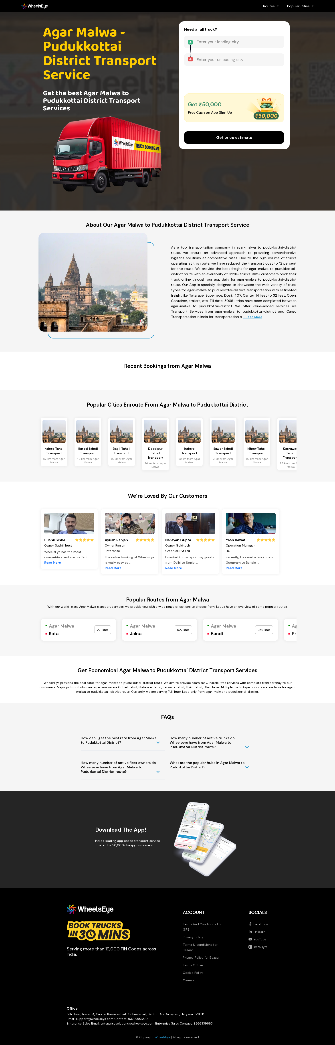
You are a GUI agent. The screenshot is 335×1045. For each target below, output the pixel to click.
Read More (52, 563)
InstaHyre (258, 947)
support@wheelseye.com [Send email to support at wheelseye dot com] (94, 1019)
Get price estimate (234, 137)
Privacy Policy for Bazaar (201, 958)
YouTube (257, 939)
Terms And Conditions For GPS (202, 927)
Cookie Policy (193, 973)
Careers (188, 980)
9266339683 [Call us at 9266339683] (203, 1023)
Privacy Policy (193, 937)
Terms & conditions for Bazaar (200, 947)
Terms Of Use (193, 965)
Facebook (258, 924)
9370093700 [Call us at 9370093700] (138, 1019)
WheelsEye (162, 1037)
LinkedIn (256, 932)
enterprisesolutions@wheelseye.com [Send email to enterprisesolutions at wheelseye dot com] (127, 1023)
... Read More (252, 317)
